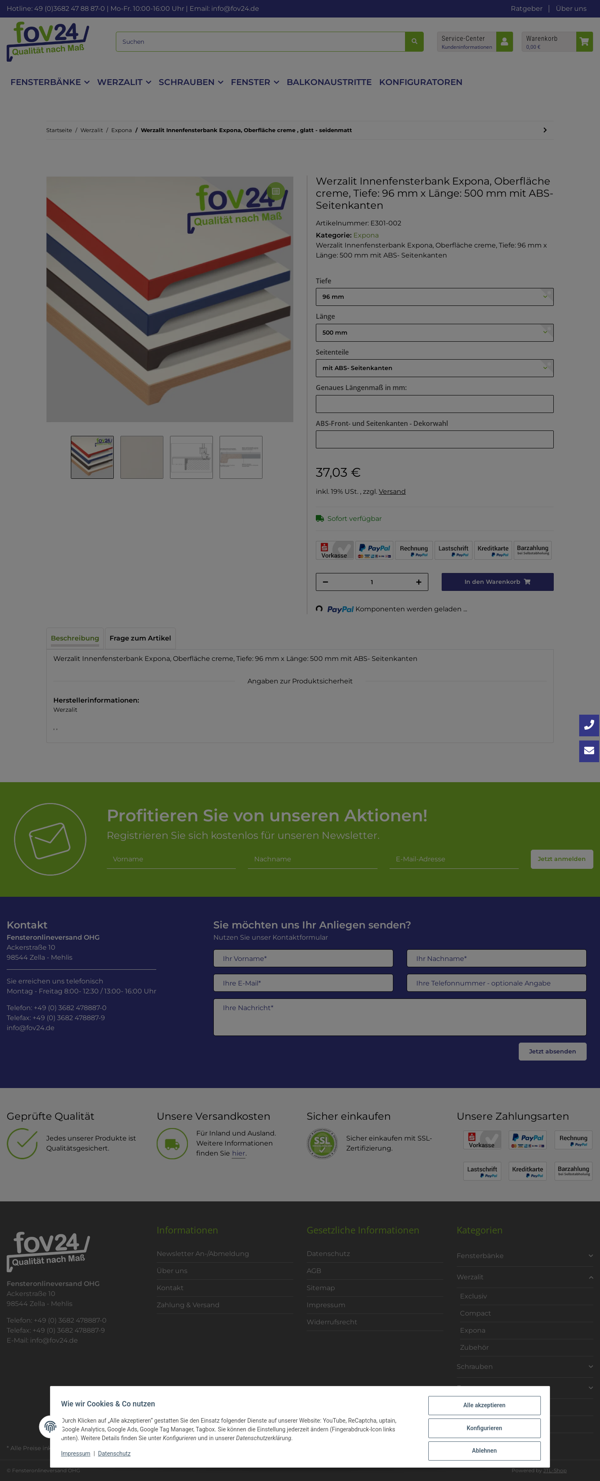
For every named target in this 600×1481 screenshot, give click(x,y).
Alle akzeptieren (481, 1408)
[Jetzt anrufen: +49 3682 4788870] (589, 725)
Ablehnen (481, 1451)
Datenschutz (117, 1455)
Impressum (78, 1455)
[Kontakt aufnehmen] (589, 751)
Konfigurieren (481, 1429)
